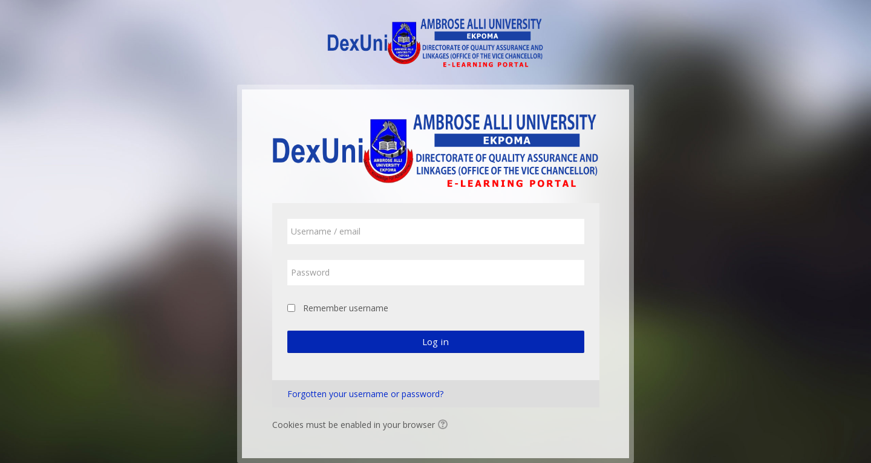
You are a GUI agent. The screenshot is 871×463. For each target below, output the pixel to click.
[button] (444, 425)
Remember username (345, 308)
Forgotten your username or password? (365, 394)
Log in (435, 341)
